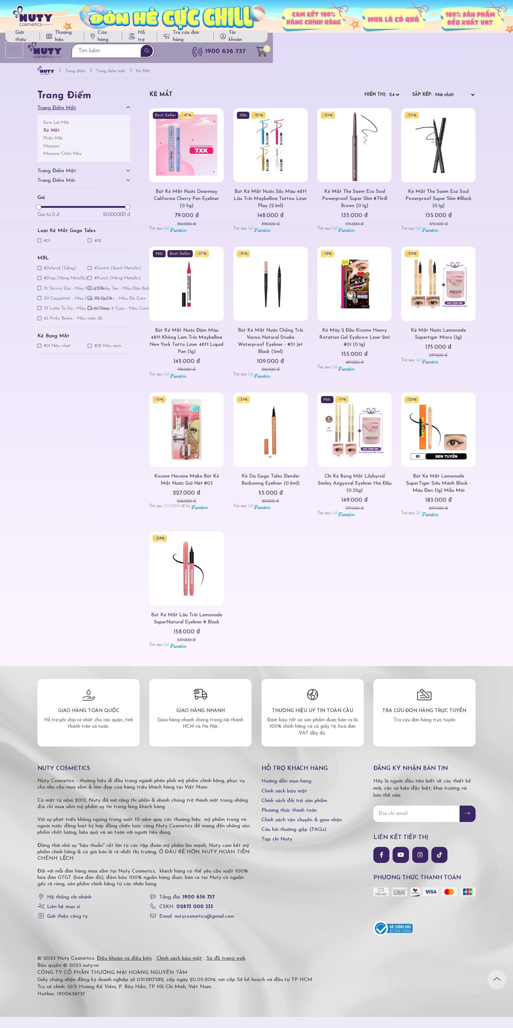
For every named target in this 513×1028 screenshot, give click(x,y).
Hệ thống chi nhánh (69, 908)
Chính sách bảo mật (284, 802)
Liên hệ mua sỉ (63, 918)
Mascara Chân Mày (62, 157)
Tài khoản (444, 39)
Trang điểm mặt (56, 175)
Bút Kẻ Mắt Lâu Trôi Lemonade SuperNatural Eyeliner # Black (187, 626)
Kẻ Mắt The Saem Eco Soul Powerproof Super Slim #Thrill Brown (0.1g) (354, 202)
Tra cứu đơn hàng (388, 39)
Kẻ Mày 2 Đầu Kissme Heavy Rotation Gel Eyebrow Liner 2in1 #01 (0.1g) (354, 341)
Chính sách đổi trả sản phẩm (294, 812)
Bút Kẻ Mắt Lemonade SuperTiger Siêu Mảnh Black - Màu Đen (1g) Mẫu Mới (438, 487)
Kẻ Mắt (51, 134)
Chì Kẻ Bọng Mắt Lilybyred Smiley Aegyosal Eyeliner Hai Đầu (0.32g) (354, 487)
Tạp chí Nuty (276, 850)
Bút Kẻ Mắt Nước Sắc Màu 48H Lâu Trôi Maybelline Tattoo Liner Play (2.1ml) (270, 202)
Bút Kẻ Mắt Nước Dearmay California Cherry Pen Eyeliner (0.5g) (186, 202)
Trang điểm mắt (56, 112)
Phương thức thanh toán (289, 821)
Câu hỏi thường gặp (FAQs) (293, 840)
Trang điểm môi (56, 184)
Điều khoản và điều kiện (124, 969)
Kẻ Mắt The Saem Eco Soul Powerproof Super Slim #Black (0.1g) (438, 202)
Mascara (51, 150)
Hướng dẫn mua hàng (286, 792)
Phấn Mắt (53, 142)
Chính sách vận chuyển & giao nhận (301, 831)
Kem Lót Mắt (56, 126)
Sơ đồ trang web (226, 969)
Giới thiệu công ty (67, 927)
